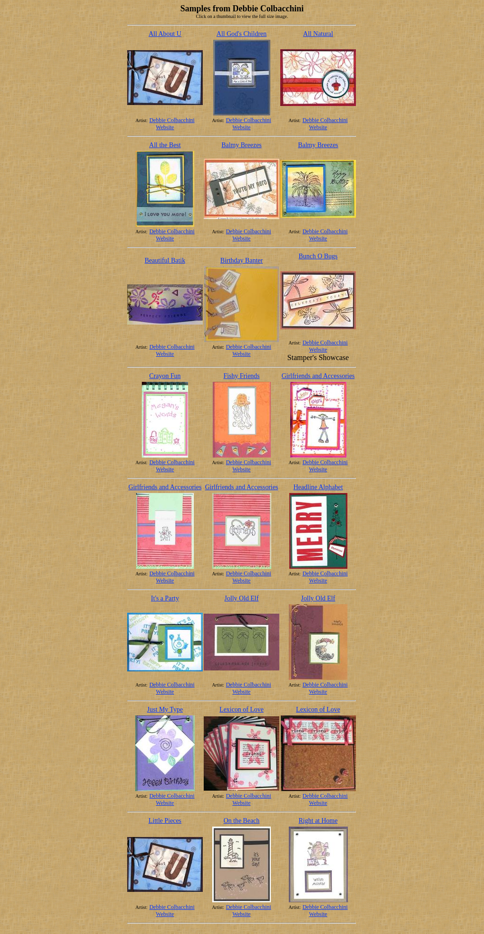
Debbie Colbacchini (172, 120)
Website (165, 127)
